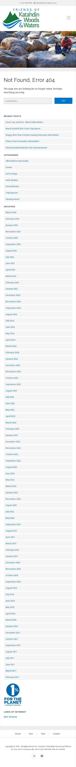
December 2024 (13, 295)
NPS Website (10, 716)
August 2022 (11, 467)
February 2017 (12, 677)
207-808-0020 (27, 3)
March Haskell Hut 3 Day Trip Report (23, 128)
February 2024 (12, 352)
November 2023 (13, 371)
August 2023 (11, 390)
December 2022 (13, 441)
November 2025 (13, 231)
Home (18, 733)
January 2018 (12, 626)
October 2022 (12, 454)
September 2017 (13, 645)
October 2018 (12, 575)
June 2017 (10, 664)
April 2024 (10, 339)
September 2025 (13, 244)
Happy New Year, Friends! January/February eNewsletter (32, 135)
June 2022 (10, 473)
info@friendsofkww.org (46, 3)
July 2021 (10, 511)
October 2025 (12, 237)
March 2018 (11, 619)
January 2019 (12, 556)
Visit (43, 733)
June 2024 (10, 327)
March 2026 (11, 212)
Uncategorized (12, 199)
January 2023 (12, 435)
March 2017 (11, 670)
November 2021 (13, 499)
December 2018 (13, 562)
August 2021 (11, 505)
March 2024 (11, 346)
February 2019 (12, 549)
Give (31, 733)
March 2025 (11, 276)
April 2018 (10, 613)
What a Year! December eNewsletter (22, 141)
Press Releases (12, 186)
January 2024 (12, 358)
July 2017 (10, 658)
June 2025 (10, 263)
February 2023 (12, 428)
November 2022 (13, 448)
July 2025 (10, 257)
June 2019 (10, 537)
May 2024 (10, 333)
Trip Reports (12, 192)
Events (9, 167)
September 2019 (13, 524)
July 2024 (10, 320)
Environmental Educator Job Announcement (26, 147)
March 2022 (11, 486)
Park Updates (12, 180)
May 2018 (10, 607)
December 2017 (13, 632)
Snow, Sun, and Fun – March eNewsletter (24, 122)
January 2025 (12, 288)
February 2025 (12, 282)
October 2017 (12, 639)
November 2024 (13, 301)
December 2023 (13, 365)
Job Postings (11, 173)
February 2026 (12, 218)
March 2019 (11, 543)
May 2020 (10, 518)
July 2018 (10, 594)
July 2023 (10, 397)
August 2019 (11, 530)
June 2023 (10, 403)
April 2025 (10, 269)
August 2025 (11, 250)
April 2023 (10, 416)
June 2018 (10, 600)
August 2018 (11, 588)
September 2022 (13, 460)
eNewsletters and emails (17, 160)
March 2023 (11, 422)
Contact (56, 733)
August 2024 (11, 314)
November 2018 (13, 568)
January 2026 (12, 225)
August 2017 (11, 651)
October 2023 (12, 377)
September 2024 (13, 308)
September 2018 (13, 581)
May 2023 (10, 409)
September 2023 (13, 384)
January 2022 (12, 492)
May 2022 (10, 479)
